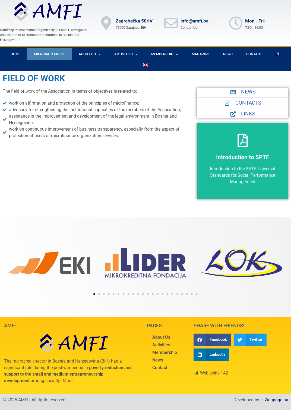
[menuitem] (278, 54)
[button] (8, 263)
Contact (254, 54)
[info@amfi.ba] (171, 23)
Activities (126, 54)
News (228, 54)
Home (15, 54)
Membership (164, 54)
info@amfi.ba (194, 21)
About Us (90, 54)
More (67, 380)
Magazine (201, 54)
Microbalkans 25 (49, 54)
